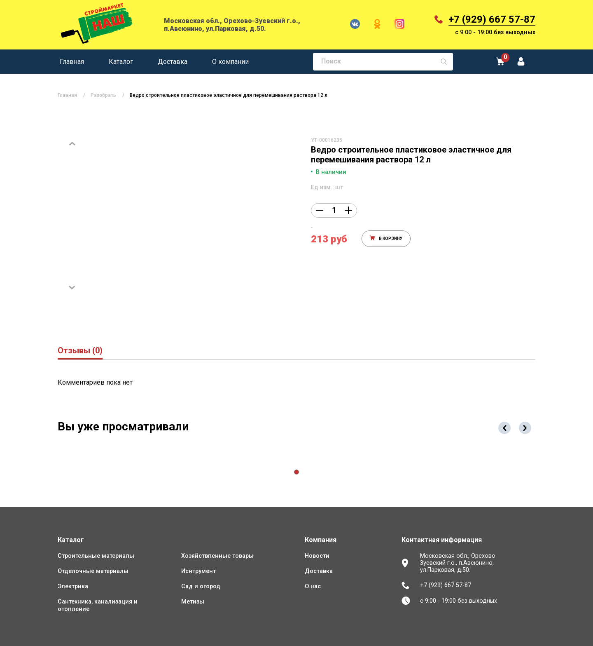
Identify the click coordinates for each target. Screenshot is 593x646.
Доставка (172, 62)
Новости (317, 555)
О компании (230, 62)
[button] (296, 472)
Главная (72, 62)
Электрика (73, 586)
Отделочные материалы (93, 571)
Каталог (121, 62)
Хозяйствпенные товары (217, 555)
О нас (313, 586)
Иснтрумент (198, 571)
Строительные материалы (96, 555)
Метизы (192, 601)
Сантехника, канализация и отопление (98, 605)
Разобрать (103, 95)
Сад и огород (200, 586)
